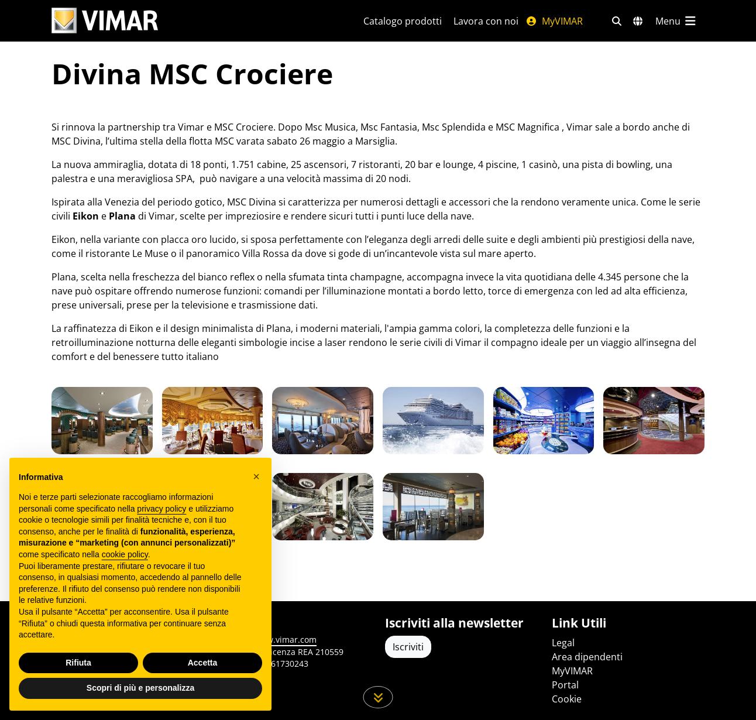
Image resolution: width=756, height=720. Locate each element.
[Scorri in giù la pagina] (378, 697)
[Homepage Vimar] (104, 21)
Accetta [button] (203, 662)
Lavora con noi (485, 21)
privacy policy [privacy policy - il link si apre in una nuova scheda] (161, 508)
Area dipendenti (587, 656)
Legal (563, 642)
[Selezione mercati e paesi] (638, 21)
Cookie (567, 698)
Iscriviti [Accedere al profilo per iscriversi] (408, 646)
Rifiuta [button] (78, 662)
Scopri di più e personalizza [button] (140, 687)
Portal (565, 684)
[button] (256, 476)
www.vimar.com (285, 639)
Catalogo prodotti (402, 21)
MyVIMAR (554, 21)
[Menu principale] (676, 21)
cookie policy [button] (125, 554)
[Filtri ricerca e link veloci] (617, 21)
